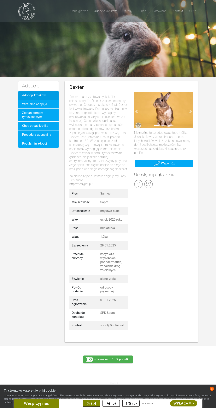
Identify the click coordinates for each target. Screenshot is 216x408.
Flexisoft (114, 383)
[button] (136, 111)
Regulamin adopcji (35, 143)
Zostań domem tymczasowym (32, 115)
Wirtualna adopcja (34, 104)
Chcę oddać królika (35, 126)
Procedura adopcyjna (36, 134)
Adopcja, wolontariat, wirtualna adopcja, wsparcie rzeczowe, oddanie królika (46, 380)
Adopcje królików (34, 95)
